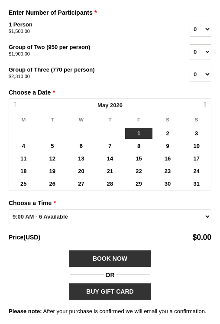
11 (23, 158)
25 (23, 183)
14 (110, 158)
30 (168, 183)
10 (196, 146)
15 (139, 158)
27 (81, 183)
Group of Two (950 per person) (88, 51)
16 (168, 158)
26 (52, 183)
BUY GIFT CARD (109, 291)
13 (81, 158)
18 (23, 171)
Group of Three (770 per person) (88, 73)
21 (110, 171)
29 (139, 183)
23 (168, 171)
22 (139, 171)
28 (110, 183)
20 (81, 171)
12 (52, 158)
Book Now (110, 258)
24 (196, 171)
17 (196, 158)
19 (52, 171)
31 (196, 183)
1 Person (88, 28)
